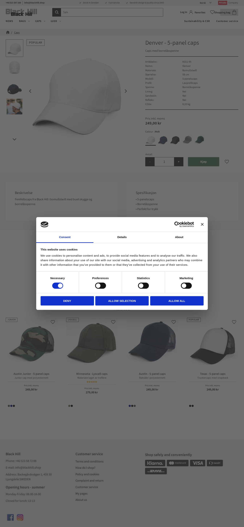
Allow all (177, 300)
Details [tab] (122, 237)
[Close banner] (202, 224)
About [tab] (179, 237)
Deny (67, 300)
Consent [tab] (65, 237)
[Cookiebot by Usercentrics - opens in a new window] (177, 224)
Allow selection (122, 300)
